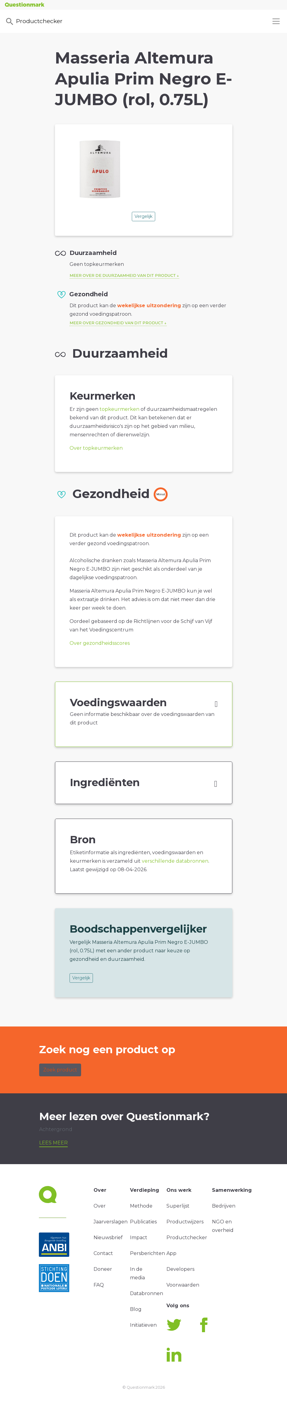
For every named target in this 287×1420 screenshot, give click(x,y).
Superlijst (178, 1206)
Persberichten (147, 1253)
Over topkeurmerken (96, 448)
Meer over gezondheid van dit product (116, 323)
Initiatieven (143, 1325)
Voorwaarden (182, 1285)
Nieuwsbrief (108, 1237)
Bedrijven (223, 1206)
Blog (136, 1309)
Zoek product (60, 1070)
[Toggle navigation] (276, 21)
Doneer (103, 1269)
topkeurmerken (119, 409)
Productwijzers (184, 1222)
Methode (141, 1206)
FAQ (99, 1285)
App (171, 1253)
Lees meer (53, 1143)
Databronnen (146, 1293)
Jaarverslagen (111, 1222)
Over (100, 1206)
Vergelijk (143, 216)
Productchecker (34, 21)
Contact (103, 1253)
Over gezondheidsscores (100, 643)
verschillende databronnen (175, 861)
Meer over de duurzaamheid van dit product (123, 275)
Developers (180, 1269)
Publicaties (143, 1222)
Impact (138, 1237)
